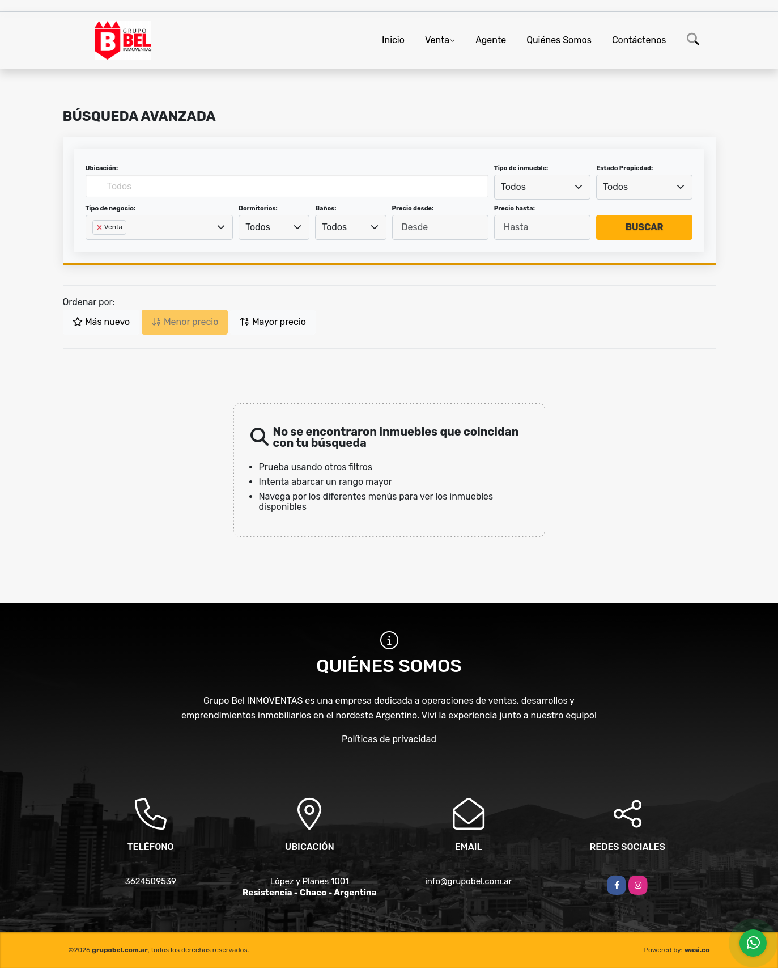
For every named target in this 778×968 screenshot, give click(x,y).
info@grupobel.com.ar (468, 881)
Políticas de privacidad (389, 739)
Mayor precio (273, 321)
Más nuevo (101, 321)
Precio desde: (413, 208)
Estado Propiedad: (624, 168)
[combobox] (542, 187)
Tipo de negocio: (111, 208)
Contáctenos (639, 40)
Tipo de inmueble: (521, 168)
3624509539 (150, 881)
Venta (437, 40)
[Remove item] (100, 227)
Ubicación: (102, 168)
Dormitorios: (258, 208)
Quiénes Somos (559, 40)
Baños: (325, 208)
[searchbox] (95, 245)
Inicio (393, 40)
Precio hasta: (514, 208)
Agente (490, 40)
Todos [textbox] (513, 186)
